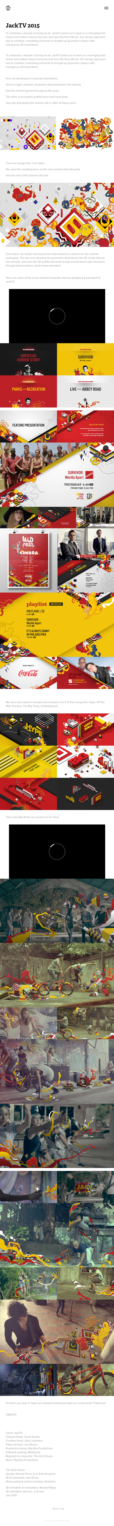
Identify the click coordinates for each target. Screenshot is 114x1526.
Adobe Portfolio (63, 1520)
